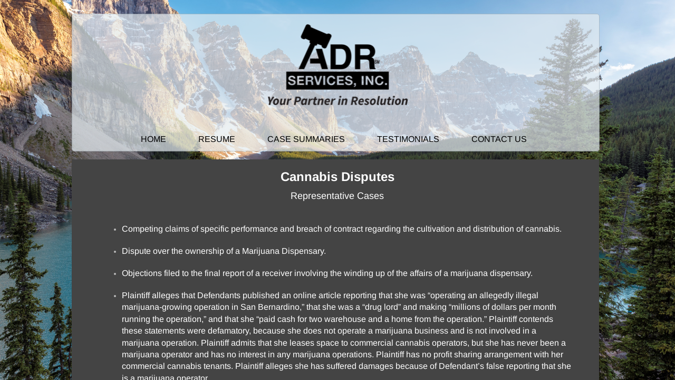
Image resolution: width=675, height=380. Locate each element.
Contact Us (499, 139)
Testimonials (408, 139)
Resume (216, 139)
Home (153, 139)
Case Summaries (306, 139)
